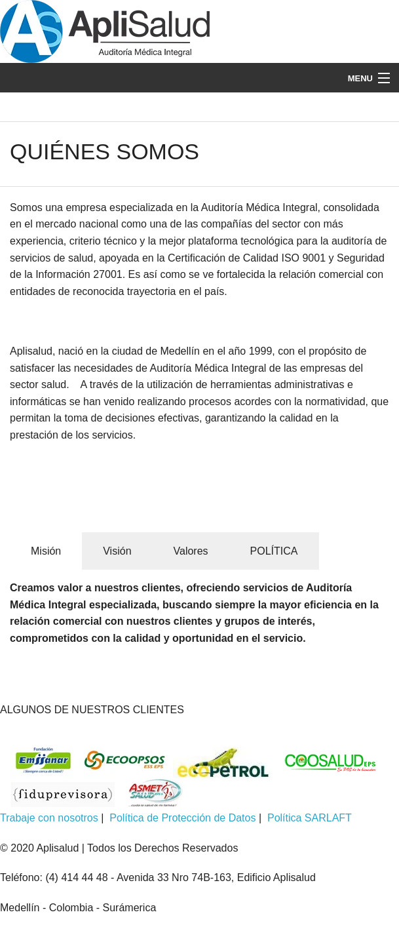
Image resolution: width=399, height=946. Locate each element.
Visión (117, 551)
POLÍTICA (274, 551)
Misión (46, 551)
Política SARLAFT (309, 817)
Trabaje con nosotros (49, 817)
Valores (191, 551)
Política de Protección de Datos (182, 817)
